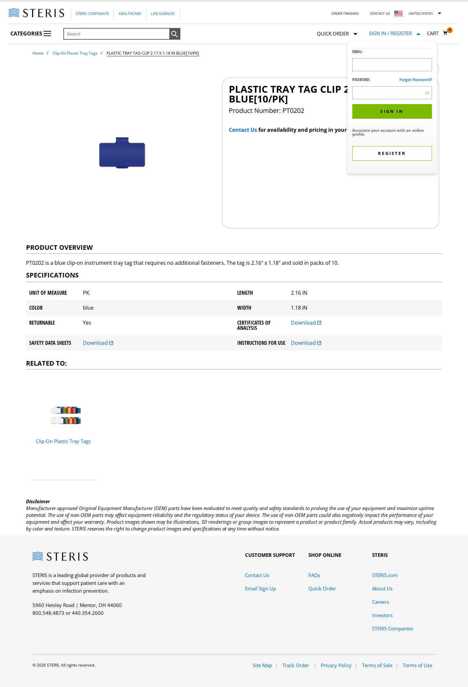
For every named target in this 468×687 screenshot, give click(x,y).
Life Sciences (163, 13)
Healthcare (130, 13)
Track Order (296, 665)
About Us (382, 588)
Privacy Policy (336, 665)
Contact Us (380, 13)
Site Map (262, 665)
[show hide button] (427, 93)
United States (421, 13)
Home (38, 53)
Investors (382, 615)
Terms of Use (417, 665)
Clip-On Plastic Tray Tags (75, 53)
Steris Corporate (92, 13)
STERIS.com (385, 575)
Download (306, 322)
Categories (30, 33)
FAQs (314, 575)
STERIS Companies (392, 628)
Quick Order (337, 34)
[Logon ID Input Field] (392, 64)
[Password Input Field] (392, 92)
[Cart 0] (437, 33)
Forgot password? (415, 79)
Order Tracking (345, 13)
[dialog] (392, 108)
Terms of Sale (377, 665)
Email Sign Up (260, 588)
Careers (380, 602)
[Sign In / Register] (395, 33)
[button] (174, 34)
